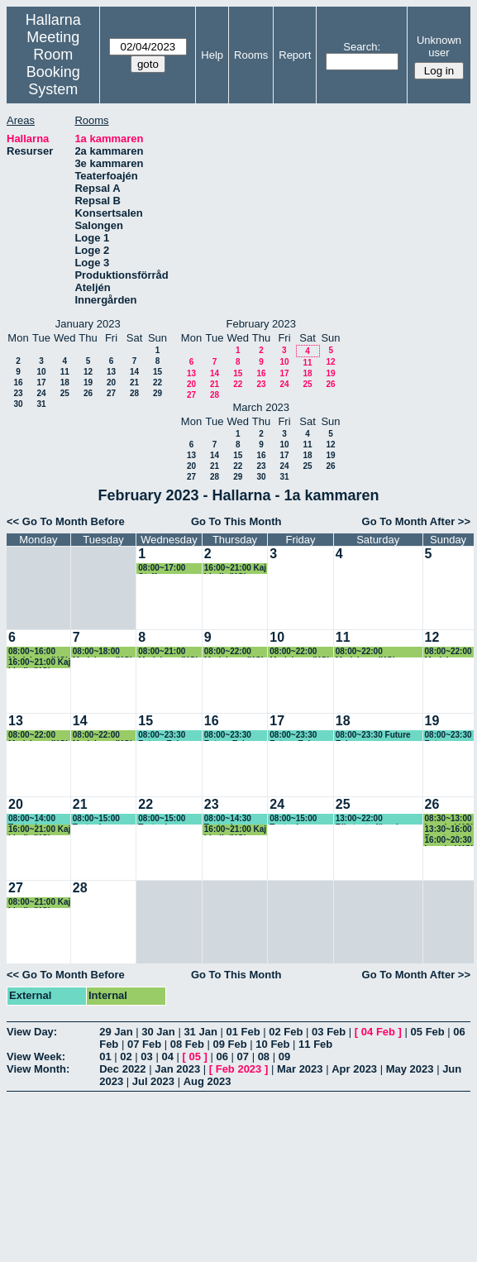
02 (125, 1056)
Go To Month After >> (416, 521)
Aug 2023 (207, 1081)
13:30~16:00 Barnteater (448, 830)
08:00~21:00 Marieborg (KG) (168, 652)
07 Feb (144, 1044)
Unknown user (439, 46)
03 (146, 1056)
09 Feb (230, 1044)
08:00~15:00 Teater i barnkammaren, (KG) (103, 819)
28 (134, 393)
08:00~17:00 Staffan (161, 568)
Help (212, 55)
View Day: (32, 1031)
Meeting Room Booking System (53, 63)
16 (17, 382)
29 (157, 393)
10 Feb (272, 1044)
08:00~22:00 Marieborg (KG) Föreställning (366, 652)
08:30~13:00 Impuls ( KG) (449, 819)
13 (111, 371)
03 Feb (329, 1031)
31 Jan (200, 1031)
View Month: (38, 1069)
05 (194, 1056)
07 (243, 1056)
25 (64, 393)
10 (40, 371)
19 (88, 382)
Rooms (251, 55)
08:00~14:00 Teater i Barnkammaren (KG (38, 819)
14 (134, 371)
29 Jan (115, 1031)
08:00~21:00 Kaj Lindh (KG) (39, 902)
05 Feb (428, 1031)
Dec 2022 (122, 1069)
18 (64, 382)
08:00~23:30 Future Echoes (166, 735)
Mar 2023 (300, 1069)
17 (40, 382)
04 (167, 1056)
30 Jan (157, 1031)
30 (17, 404)
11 (64, 371)
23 (17, 393)
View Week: (36, 1056)
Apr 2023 (354, 1069)
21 (134, 382)
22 (157, 382)
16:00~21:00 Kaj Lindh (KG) (235, 568)
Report (295, 55)
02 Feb (286, 1031)
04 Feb (378, 1031)
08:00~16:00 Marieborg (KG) (38, 652)
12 (88, 371)
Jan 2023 (177, 1069)
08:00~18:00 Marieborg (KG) (103, 652)
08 (264, 1056)
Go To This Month (236, 521)
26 (88, 393)
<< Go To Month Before (66, 521)
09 (284, 1056)
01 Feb (243, 1031)
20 (111, 382)
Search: (361, 47)
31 (40, 404)
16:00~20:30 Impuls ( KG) (449, 840)
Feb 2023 (239, 1069)
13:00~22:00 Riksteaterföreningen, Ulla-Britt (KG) (378, 819)
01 (105, 1056)
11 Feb (315, 1044)
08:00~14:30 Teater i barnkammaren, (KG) (234, 819)
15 (157, 371)
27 (111, 393)
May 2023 (410, 1069)
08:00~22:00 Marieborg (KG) (234, 652)
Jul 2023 (153, 1081)
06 (221, 1056)
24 (40, 393)
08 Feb (187, 1044)
